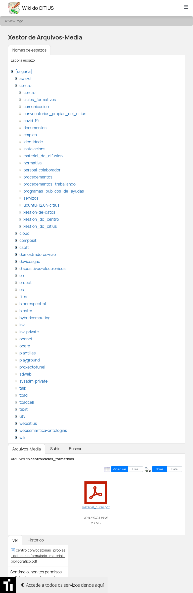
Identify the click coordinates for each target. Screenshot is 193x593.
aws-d (24, 78)
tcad (23, 395)
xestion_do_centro (41, 219)
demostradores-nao (37, 254)
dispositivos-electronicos (42, 268)
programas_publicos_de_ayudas (53, 191)
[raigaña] (23, 71)
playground (29, 360)
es (21, 289)
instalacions (34, 149)
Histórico (35, 540)
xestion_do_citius (40, 226)
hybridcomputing (35, 318)
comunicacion (36, 106)
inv (22, 325)
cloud (24, 233)
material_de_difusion (43, 156)
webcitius (28, 423)
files (23, 296)
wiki (22, 437)
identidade (33, 142)
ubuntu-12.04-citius (41, 205)
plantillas (27, 353)
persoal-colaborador (41, 170)
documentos (34, 127)
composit (27, 240)
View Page (15, 21)
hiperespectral (32, 303)
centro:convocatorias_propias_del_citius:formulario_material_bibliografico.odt (38, 555)
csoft (24, 247)
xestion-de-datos (39, 212)
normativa (32, 163)
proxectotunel (32, 367)
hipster (25, 310)
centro (25, 85)
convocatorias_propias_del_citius (54, 113)
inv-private (29, 332)
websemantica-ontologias (43, 430)
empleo (30, 135)
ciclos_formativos (39, 99)
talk (22, 388)
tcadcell (26, 402)
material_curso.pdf (96, 507)
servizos (30, 198)
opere (24, 346)
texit (23, 409)
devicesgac (29, 261)
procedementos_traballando (49, 184)
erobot (25, 282)
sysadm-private (33, 381)
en (21, 275)
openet (25, 339)
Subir (55, 448)
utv (22, 416)
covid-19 (31, 120)
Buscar (75, 448)
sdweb (25, 374)
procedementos (37, 177)
